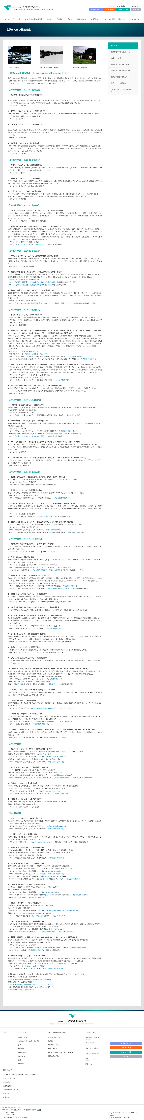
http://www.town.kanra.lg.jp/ (41, 842)
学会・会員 (16, 19)
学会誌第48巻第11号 (53, 679)
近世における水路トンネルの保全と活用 (30, 244)
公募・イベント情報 (92, 1051)
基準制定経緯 (7, 1089)
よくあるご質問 (110, 19)
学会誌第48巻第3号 (61, 498)
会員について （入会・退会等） (29, 1044)
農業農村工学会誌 (54, 1048)
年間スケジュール (9, 1081)
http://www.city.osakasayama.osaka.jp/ (37, 913)
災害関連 (6, 1100)
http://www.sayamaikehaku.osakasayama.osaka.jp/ (61, 910)
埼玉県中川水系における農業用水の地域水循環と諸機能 (36, 282)
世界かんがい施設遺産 (118, 83)
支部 (19, 1063)
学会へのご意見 (123, 9)
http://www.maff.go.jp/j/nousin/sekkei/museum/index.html (31, 984)
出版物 (49, 19)
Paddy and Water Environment (61, 1055)
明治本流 (52, 684)
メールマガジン (134, 19)
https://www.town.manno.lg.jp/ (45, 721)
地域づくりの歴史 (117, 58)
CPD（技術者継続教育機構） (34, 19)
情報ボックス (81, 19)
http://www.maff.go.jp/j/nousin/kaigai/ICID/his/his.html (30, 979)
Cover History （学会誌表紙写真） (121, 90)
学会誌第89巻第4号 (54, 434)
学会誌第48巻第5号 (62, 778)
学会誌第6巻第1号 (42, 916)
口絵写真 (75, 778)
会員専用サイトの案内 (10, 1093)
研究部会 (21, 1066)
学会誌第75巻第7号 (37, 897)
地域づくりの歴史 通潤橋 (34, 966)
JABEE (20, 1048)
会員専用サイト (96, 9)
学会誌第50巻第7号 (74, 415)
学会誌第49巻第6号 (57, 858)
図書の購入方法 (53, 1059)
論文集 (50, 1044)
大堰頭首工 (58, 570)
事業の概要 (22, 1055)
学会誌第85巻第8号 (36, 950)
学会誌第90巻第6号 (74, 879)
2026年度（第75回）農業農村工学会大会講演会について (22, 1078)
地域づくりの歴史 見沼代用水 (36, 354)
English (136, 9)
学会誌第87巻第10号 (55, 588)
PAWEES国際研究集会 (92, 1056)
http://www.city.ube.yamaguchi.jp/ (43, 708)
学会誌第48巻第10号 (66, 431)
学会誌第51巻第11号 (55, 762)
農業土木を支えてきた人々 (120, 77)
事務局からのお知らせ (92, 1040)
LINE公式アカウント (80, 9)
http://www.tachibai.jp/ (50, 892)
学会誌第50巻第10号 (53, 628)
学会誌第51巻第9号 (62, 380)
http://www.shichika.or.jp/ (51, 871)
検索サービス (52, 1051)
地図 (38, 1113)
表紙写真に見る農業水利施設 (120, 71)
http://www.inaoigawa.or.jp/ (55, 826)
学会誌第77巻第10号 (88, 359)
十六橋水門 (68, 588)
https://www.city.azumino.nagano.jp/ (46, 642)
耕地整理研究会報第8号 (49, 876)
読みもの (70, 19)
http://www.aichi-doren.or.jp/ (49, 791)
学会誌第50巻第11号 (55, 874)
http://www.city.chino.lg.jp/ (41, 626)
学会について (22, 1040)
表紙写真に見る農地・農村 (120, 64)
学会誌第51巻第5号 (70, 586)
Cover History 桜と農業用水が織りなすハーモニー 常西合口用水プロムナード (45, 303)
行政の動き (7, 1085)
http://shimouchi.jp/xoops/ (62, 775)
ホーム (7, 19)
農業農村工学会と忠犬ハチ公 (120, 52)
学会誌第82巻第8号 (81, 895)
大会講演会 (60, 19)
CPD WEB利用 (109, 9)
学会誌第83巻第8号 (48, 932)
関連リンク (121, 19)
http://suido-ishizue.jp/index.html (22, 989)
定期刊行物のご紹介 (55, 1040)
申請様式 (21, 1051)
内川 (81, 570)
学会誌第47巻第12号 (55, 829)
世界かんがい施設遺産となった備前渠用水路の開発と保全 (30, 285)
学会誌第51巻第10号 (55, 968)
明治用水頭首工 (19, 684)
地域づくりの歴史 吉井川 (34, 377)
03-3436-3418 (9, 1115)
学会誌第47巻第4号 (75, 356)
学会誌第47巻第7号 (53, 530)
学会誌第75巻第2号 (39, 570)
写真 (74, 282)
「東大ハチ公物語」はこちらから (124, 6)
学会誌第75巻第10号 (43, 681)
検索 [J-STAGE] (90, 1062)
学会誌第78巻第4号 (44, 516)
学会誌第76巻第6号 (64, 567)
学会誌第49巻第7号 (60, 793)
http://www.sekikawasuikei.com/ (54, 756)
